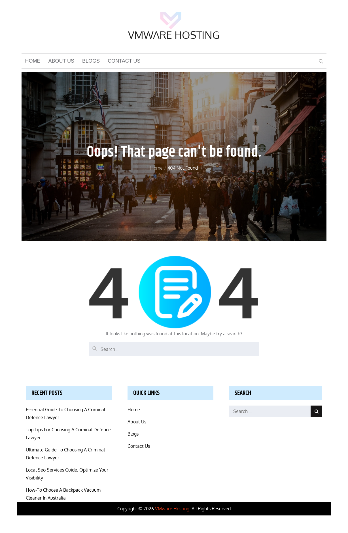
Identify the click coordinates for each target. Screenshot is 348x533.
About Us (61, 78)
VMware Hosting (174, 43)
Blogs (91, 78)
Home (32, 78)
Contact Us (124, 78)
